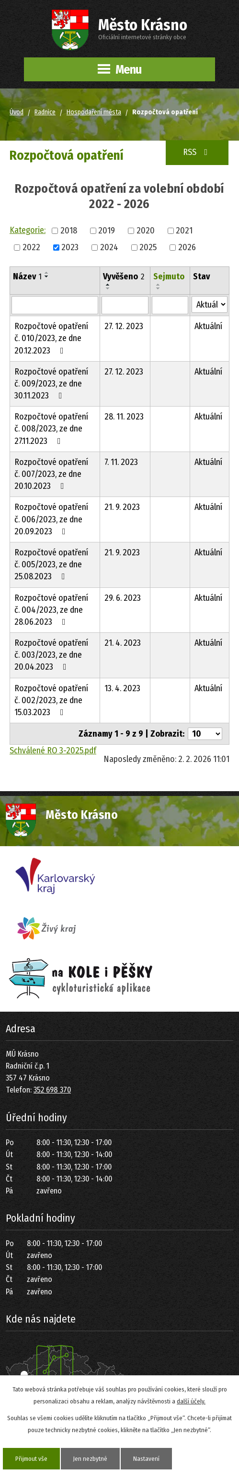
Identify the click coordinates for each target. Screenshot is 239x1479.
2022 (31, 247)
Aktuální (208, 326)
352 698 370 (52, 1089)
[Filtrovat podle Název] (54, 305)
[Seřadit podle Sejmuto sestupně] (158, 288)
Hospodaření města (94, 112)
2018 (68, 230)
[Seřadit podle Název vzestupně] (47, 273)
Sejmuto (168, 276)
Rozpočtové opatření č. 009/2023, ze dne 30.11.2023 (51, 383)
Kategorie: (28, 230)
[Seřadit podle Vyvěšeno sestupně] (108, 288)
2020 (146, 230)
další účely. (191, 1401)
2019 (106, 230)
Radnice (45, 112)
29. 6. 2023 (122, 598)
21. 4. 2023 (122, 643)
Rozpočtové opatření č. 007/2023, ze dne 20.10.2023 (51, 474)
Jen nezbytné (90, 1458)
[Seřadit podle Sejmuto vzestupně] (158, 285)
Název (27, 276)
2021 (184, 230)
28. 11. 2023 (124, 416)
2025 (148, 247)
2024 (109, 247)
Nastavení (146, 1458)
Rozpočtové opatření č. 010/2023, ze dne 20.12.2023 (51, 338)
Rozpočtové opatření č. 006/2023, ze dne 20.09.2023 (51, 519)
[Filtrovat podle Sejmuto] (170, 305)
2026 (187, 247)
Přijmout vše (31, 1458)
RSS (197, 152)
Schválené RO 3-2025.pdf (53, 750)
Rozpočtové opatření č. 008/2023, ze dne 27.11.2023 (51, 428)
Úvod (16, 112)
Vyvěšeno (123, 276)
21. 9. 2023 (122, 507)
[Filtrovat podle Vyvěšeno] (125, 305)
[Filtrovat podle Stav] (210, 304)
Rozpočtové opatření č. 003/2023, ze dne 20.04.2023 (51, 655)
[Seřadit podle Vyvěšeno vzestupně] (108, 285)
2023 (70, 247)
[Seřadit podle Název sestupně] (47, 276)
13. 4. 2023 (122, 688)
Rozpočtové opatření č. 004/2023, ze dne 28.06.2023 (51, 610)
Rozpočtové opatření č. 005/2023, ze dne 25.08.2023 (51, 564)
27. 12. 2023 (123, 326)
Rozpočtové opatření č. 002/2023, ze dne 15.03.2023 (51, 700)
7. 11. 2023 (121, 462)
